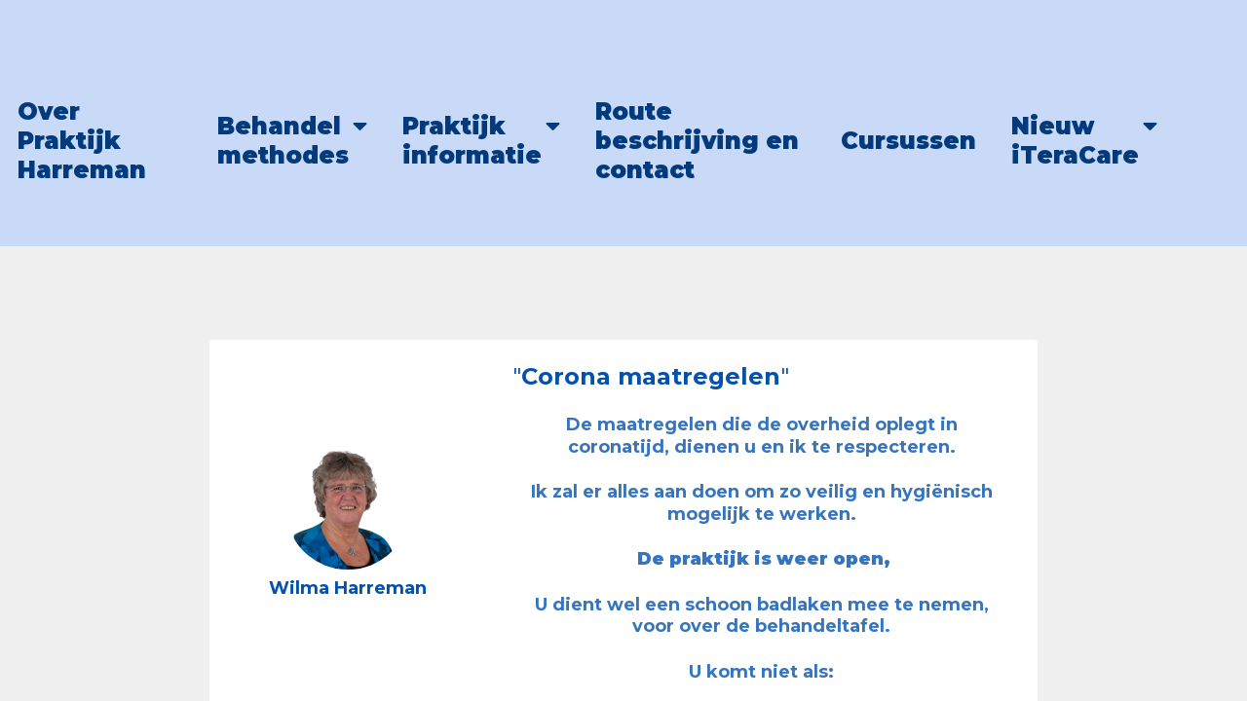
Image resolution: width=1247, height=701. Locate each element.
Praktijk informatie (472, 140)
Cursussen (908, 141)
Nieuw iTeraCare (1075, 140)
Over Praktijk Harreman (82, 140)
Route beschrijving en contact (697, 140)
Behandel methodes (283, 140)
